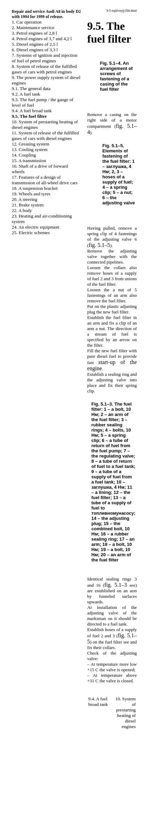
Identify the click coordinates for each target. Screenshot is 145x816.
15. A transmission (29, 160)
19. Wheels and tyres (31, 193)
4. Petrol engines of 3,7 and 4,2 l (42, 38)
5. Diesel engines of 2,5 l (35, 44)
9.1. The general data (31, 88)
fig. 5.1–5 (99, 245)
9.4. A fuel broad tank (32, 110)
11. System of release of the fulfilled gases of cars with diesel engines (45, 135)
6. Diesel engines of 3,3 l (35, 49)
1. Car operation (27, 22)
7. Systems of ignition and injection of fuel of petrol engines (45, 58)
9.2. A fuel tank (26, 94)
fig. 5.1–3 (116, 585)
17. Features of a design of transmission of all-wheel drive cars (45, 180)
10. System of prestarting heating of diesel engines (125, 712)
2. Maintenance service (33, 27)
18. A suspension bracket (35, 188)
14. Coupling (24, 155)
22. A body (22, 210)
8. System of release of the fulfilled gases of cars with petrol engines (44, 69)
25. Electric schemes (31, 232)
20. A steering (24, 199)
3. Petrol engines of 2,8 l (34, 33)
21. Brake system (28, 204)
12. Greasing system (30, 144)
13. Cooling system (29, 149)
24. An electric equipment (36, 227)
